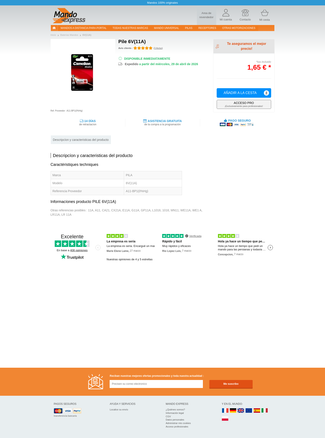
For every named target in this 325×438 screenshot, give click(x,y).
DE (233, 410)
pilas (188, 28)
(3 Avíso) (158, 48)
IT (264, 410)
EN (249, 410)
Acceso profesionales (177, 426)
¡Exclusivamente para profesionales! (244, 104)
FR (225, 410)
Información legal (175, 413)
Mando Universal (166, 28)
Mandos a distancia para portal (84, 28)
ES (256, 410)
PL (225, 418)
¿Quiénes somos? (175, 409)
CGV (168, 416)
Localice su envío (119, 409)
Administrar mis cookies (178, 423)
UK (241, 410)
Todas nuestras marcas (130, 28)
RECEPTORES (207, 28)
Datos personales (175, 419)
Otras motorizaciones (238, 28)
